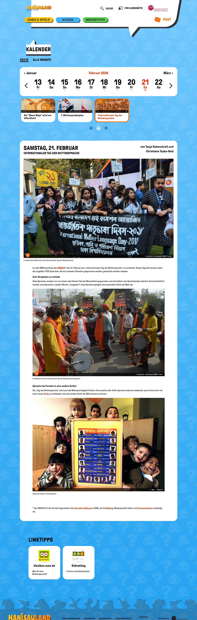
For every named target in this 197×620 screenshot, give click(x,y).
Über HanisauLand (71, 610)
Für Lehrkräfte (130, 8)
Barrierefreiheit (124, 610)
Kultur (47, 385)
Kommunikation (144, 500)
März (168, 73)
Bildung (109, 500)
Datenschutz (105, 610)
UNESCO (61, 259)
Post (162, 19)
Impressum (89, 610)
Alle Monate (42, 59)
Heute (24, 59)
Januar (30, 73)
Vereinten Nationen (83, 500)
